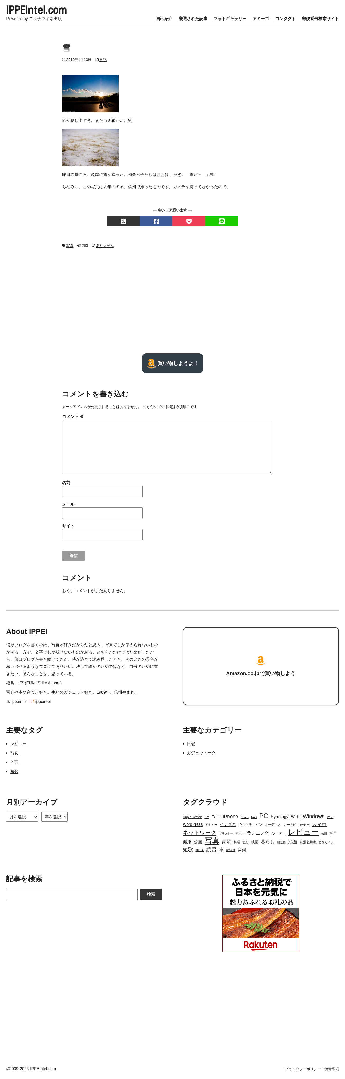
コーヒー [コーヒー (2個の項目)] (304, 827)
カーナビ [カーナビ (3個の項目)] (290, 827)
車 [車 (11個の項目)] (221, 852)
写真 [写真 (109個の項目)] (212, 843)
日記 (103, 62)
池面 (14, 765)
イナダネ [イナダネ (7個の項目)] (228, 827)
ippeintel (16, 704)
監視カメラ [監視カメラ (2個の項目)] (326, 845)
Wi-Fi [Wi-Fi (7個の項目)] (295, 819)
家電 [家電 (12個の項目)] (226, 844)
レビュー (18, 746)
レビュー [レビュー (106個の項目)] (303, 834)
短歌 (14, 774)
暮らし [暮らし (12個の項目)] (268, 844)
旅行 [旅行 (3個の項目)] (246, 845)
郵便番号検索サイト (320, 21)
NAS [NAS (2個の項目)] (254, 819)
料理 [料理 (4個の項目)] (237, 845)
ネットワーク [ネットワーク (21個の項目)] (199, 835)
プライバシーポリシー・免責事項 (312, 1072)
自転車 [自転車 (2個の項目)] (199, 853)
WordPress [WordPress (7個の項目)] (193, 827)
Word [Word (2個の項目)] (330, 819)
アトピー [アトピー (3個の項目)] (211, 827)
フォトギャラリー (230, 21)
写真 (69, 248)
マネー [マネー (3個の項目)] (240, 836)
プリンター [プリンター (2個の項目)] (226, 836)
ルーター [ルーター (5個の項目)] (278, 836)
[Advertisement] (172, 304)
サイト (68, 529)
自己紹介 (164, 21)
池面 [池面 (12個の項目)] (292, 844)
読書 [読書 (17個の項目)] (211, 852)
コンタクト (285, 21)
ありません (105, 248)
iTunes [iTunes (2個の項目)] (245, 819)
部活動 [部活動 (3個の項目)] (230, 853)
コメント (73, 419)
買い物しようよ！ (173, 366)
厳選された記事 (193, 21)
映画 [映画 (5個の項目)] (254, 845)
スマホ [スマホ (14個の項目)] (319, 827)
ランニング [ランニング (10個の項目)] (258, 835)
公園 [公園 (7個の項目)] (198, 844)
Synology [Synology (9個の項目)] (280, 819)
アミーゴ (261, 21)
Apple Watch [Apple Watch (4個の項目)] (192, 820)
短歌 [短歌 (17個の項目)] (188, 852)
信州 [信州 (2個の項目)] (324, 836)
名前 (66, 485)
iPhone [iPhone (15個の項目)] (230, 819)
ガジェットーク (201, 756)
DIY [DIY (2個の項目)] (206, 819)
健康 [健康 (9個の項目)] (187, 844)
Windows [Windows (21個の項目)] (313, 819)
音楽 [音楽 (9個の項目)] (242, 852)
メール (68, 507)
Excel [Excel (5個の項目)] (215, 820)
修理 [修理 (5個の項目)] (332, 836)
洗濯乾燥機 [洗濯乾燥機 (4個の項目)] (308, 845)
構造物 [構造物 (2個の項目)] (281, 845)
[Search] (72, 897)
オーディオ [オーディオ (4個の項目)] (272, 827)
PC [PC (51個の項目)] (263, 818)
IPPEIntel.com (43, 11)
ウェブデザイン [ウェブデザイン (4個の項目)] (250, 827)
